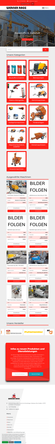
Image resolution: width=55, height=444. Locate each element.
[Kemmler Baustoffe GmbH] (14, 396)
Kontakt (9, 427)
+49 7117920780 (22, 1)
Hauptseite (10, 417)
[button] (25, 43)
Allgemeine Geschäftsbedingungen (16, 432)
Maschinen (10, 419)
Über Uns (9, 424)
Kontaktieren (16, 211)
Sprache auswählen (25, 3)
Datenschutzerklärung (6, 440)
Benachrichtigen (36, 374)
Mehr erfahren (18, 442)
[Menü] (43, 8)
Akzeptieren (5, 442)
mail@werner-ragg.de (33, 1)
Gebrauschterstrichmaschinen (27, 39)
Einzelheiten (16, 208)
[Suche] (25, 49)
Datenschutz (10, 429)
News (8, 422)
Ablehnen (11, 442)
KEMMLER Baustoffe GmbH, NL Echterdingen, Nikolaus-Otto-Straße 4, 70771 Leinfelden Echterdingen (27, 404)
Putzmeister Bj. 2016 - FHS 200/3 (15, 265)
